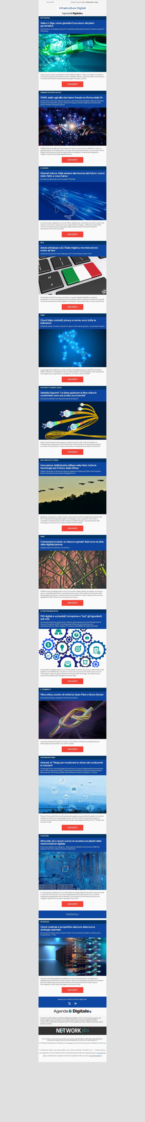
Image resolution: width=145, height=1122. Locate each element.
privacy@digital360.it (95, 1056)
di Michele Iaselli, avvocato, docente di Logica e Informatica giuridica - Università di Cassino (72, 326)
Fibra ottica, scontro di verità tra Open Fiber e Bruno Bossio (71, 694)
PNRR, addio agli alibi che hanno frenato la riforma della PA (71, 97)
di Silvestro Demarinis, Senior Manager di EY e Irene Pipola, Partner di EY (66, 254)
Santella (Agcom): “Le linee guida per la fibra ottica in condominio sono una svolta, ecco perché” (68, 394)
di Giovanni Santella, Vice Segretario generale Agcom (59, 399)
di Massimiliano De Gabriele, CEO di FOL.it (55, 548)
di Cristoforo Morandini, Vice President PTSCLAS (57, 179)
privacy (70, 1043)
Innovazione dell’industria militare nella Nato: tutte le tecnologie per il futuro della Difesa (68, 466)
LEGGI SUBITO (72, 84)
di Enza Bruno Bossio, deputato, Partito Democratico (59, 698)
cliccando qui (101, 1053)
